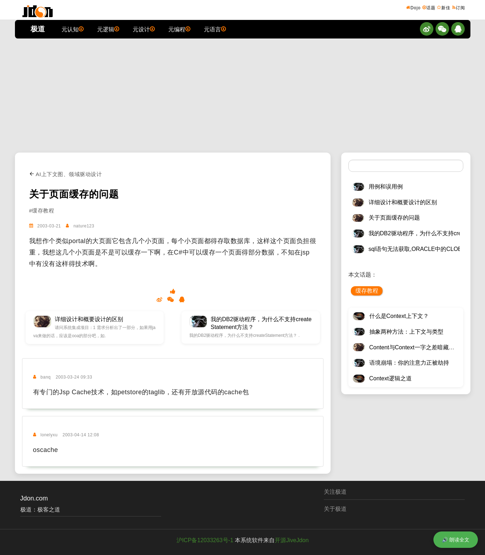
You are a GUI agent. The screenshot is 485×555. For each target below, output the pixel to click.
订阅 (458, 7)
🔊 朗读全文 (455, 540)
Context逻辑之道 (390, 378)
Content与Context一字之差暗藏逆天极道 (420, 347)
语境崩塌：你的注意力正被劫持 (409, 363)
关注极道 (335, 492)
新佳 (443, 7)
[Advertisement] (242, 95)
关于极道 (335, 509)
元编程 (179, 28)
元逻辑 (108, 28)
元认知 (73, 28)
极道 (38, 29)
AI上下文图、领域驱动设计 (65, 174)
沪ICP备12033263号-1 (204, 540)
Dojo (413, 7)
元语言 (215, 28)
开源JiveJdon (292, 540)
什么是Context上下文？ (399, 316)
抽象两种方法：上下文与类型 (406, 332)
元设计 (144, 28)
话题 (429, 7)
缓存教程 (366, 291)
